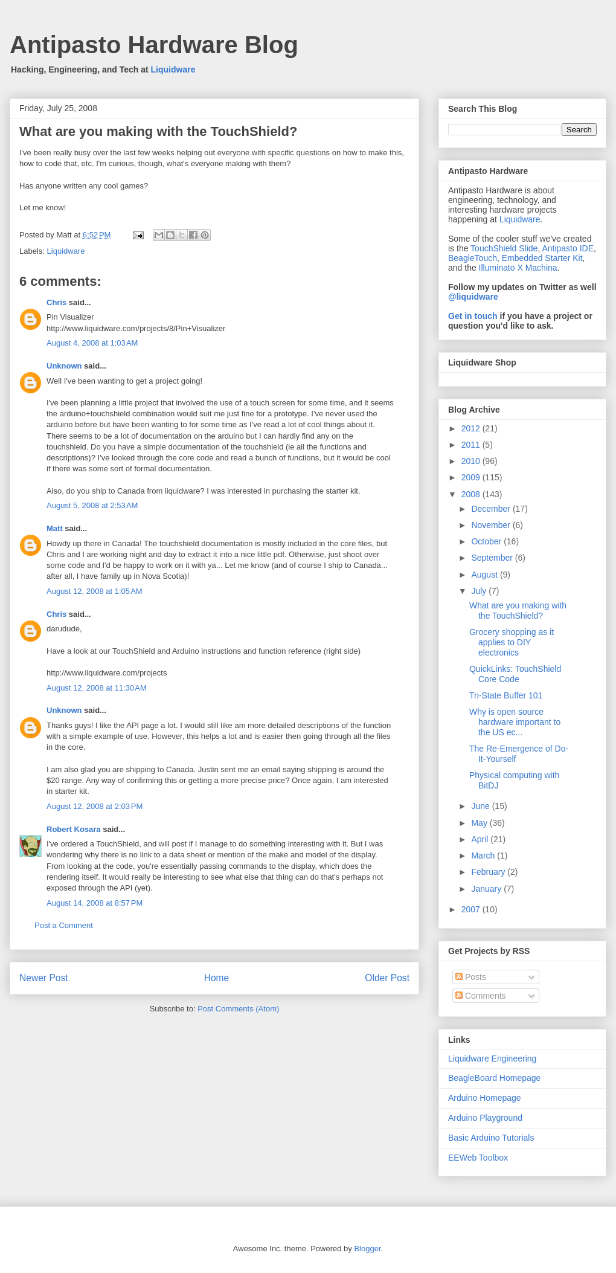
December (491, 509)
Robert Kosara (74, 829)
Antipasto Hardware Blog (154, 44)
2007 (472, 909)
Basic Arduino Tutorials (491, 1137)
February (489, 872)
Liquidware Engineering (492, 1058)
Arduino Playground (485, 1118)
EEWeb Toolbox (478, 1157)
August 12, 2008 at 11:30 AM (97, 687)
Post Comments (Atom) (238, 1008)
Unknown (64, 365)
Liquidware (173, 69)
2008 (472, 494)
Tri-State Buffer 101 (505, 695)
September (493, 557)
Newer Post (43, 978)
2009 (472, 477)
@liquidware (473, 296)
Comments (480, 996)
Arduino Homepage (484, 1098)
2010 (472, 461)
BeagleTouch (472, 258)
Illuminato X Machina (518, 267)
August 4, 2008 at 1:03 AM (92, 342)
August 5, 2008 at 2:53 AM (92, 505)
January (487, 889)
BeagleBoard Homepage (494, 1078)
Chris (56, 302)
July (480, 591)
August (485, 574)
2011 (472, 445)
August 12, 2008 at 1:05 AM (95, 591)
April (480, 839)
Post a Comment (63, 925)
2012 (472, 428)
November (491, 525)
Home (216, 978)
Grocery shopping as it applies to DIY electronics (511, 642)
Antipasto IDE (568, 248)
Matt (55, 528)
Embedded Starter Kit (542, 258)
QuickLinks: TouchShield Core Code (515, 674)
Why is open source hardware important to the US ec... (514, 722)
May (480, 823)
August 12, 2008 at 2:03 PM (95, 806)
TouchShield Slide (503, 248)
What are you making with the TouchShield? (517, 610)
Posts (470, 977)
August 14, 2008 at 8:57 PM (95, 902)
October (487, 541)
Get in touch (473, 316)
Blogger (367, 1248)
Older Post (387, 978)
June (481, 806)
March (484, 855)
